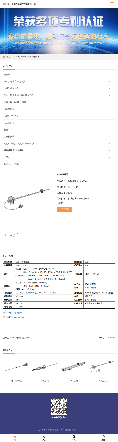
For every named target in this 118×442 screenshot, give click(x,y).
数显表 (7, 130)
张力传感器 (9, 109)
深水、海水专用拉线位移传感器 (19, 95)
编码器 (7, 74)
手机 (74, 438)
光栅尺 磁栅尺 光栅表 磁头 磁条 (19, 143)
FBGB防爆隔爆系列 (21, 338)
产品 (44, 438)
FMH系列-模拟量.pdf (14, 313)
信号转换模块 (10, 136)
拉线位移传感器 (11, 88)
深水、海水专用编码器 (14, 81)
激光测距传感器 (11, 164)
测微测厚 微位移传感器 (15, 102)
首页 (8, 57)
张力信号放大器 (11, 116)
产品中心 (16, 57)
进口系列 (8, 157)
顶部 (103, 438)
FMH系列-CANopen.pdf (15, 317)
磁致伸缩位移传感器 (31, 57)
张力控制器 (9, 123)
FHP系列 (111, 338)
